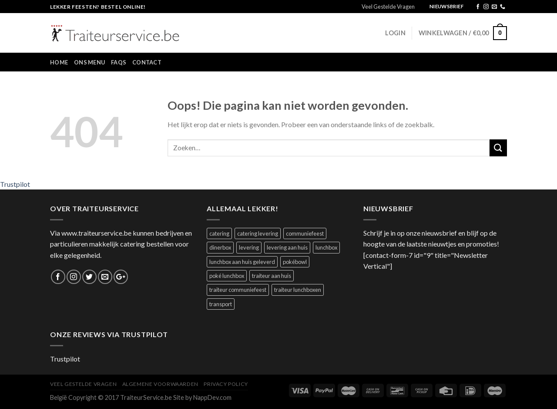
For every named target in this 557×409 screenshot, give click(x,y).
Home (59, 62)
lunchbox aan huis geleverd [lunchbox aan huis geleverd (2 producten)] (242, 261)
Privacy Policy (226, 384)
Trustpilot (15, 184)
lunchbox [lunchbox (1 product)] (326, 247)
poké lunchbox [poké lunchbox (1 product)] (226, 275)
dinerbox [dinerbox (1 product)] (220, 247)
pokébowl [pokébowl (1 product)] (295, 261)
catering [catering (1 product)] (219, 233)
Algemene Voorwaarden (160, 384)
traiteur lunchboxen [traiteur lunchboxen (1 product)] (297, 289)
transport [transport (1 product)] (220, 304)
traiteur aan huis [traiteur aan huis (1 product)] (271, 275)
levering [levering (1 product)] (249, 247)
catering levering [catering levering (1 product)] (257, 233)
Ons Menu (89, 62)
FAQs (118, 62)
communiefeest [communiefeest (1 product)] (305, 233)
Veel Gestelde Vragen (388, 6)
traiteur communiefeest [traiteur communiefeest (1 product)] (237, 289)
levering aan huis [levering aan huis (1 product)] (287, 247)
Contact (146, 62)
